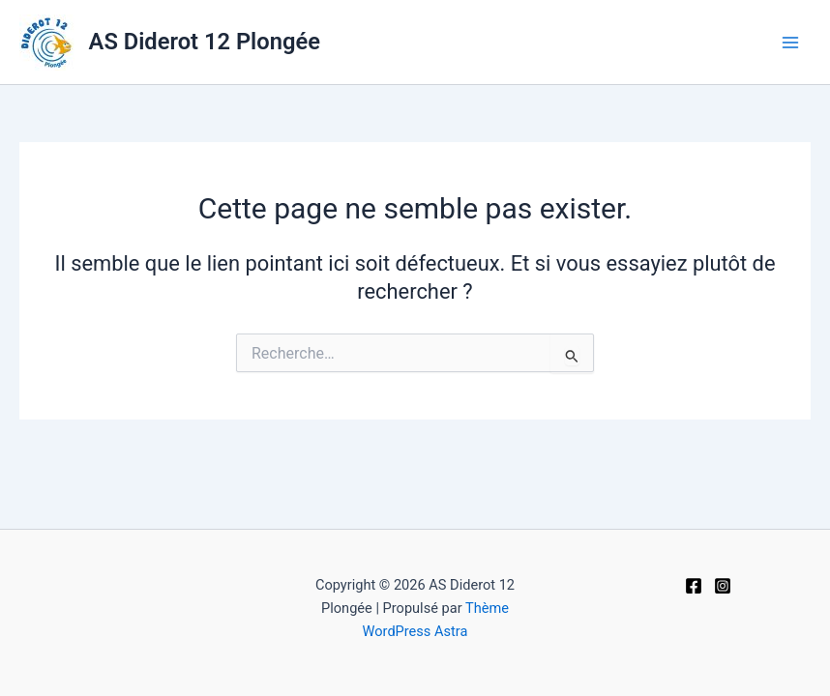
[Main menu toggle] (790, 42)
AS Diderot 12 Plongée (204, 41)
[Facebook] (693, 585)
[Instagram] (722, 585)
